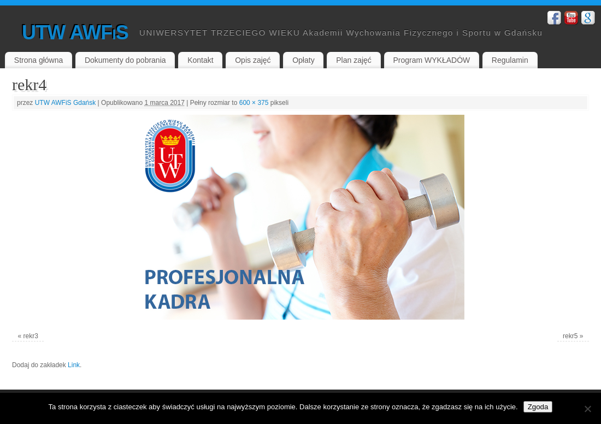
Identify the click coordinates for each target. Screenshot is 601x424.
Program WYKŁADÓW (431, 60)
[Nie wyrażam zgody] (587, 408)
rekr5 (570, 336)
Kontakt (200, 60)
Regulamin (510, 60)
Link (74, 365)
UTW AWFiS (75, 32)
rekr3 (30, 336)
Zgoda (538, 407)
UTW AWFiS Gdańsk (65, 103)
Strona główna (38, 60)
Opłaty (303, 60)
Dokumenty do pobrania (125, 60)
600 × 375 (254, 103)
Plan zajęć (354, 60)
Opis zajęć (252, 60)
